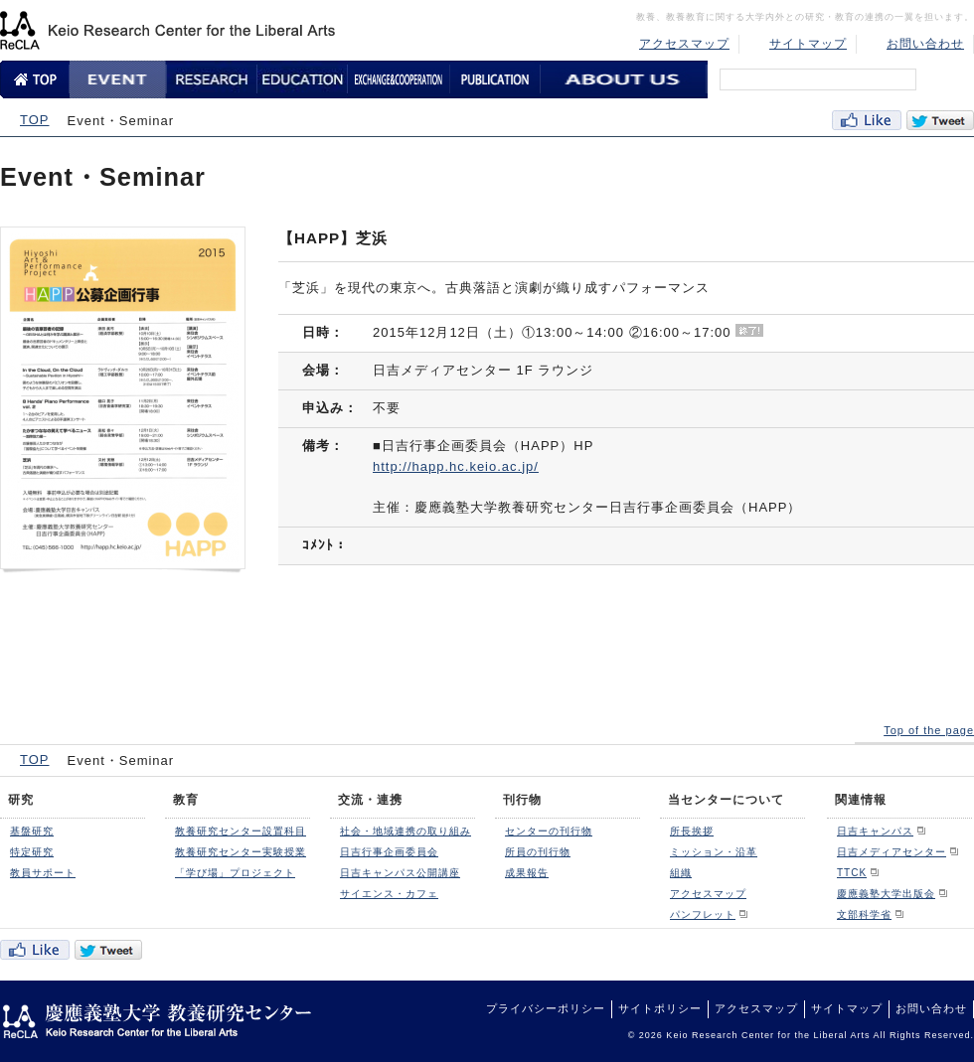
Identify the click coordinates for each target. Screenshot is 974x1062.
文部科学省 (864, 914)
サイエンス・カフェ (389, 893)
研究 (21, 800)
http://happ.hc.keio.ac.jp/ (456, 466)
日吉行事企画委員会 (389, 851)
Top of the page (929, 730)
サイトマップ (808, 44)
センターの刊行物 (548, 831)
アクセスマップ (684, 44)
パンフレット (702, 914)
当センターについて (726, 800)
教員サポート (43, 872)
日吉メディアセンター (891, 851)
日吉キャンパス (875, 831)
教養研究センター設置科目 (240, 831)
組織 (681, 872)
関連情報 (861, 800)
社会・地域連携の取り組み (405, 831)
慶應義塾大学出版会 (886, 893)
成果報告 (527, 872)
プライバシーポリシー (545, 1008)
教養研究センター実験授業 (240, 851)
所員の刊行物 (537, 851)
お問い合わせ (925, 44)
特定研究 (32, 851)
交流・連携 (370, 800)
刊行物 (522, 800)
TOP (35, 119)
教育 (186, 800)
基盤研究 (32, 831)
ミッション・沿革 (713, 851)
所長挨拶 (692, 831)
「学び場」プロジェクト (235, 872)
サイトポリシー (660, 1008)
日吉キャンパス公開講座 (400, 872)
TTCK (852, 872)
